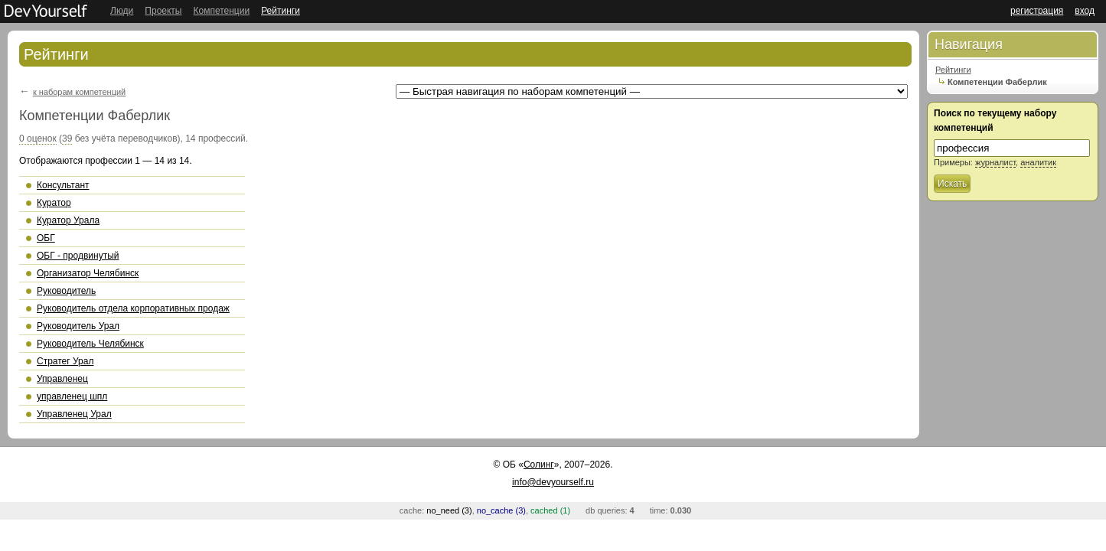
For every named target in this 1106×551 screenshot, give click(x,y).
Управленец (62, 378)
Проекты (163, 10)
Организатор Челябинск (88, 273)
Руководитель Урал (78, 326)
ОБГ (46, 238)
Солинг (539, 464)
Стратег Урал (65, 361)
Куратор (54, 202)
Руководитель (66, 290)
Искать (952, 183)
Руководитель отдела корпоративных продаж (133, 308)
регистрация (1036, 10)
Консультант (63, 185)
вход (1085, 10)
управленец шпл (72, 396)
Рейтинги (280, 10)
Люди (121, 10)
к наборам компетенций (79, 91)
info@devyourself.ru (553, 482)
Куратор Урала (68, 220)
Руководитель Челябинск (90, 343)
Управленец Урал (74, 414)
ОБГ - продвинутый (78, 255)
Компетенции (221, 10)
